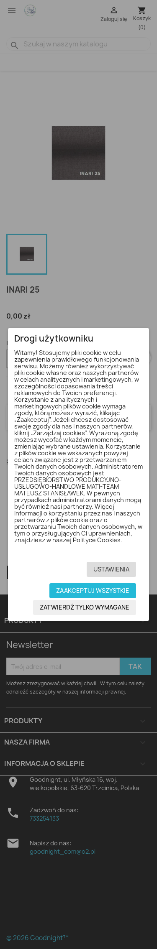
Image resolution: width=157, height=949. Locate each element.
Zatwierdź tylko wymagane (84, 607)
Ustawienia (111, 569)
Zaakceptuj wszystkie (92, 590)
